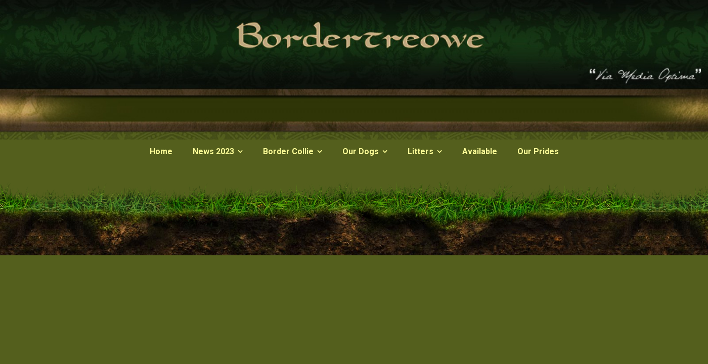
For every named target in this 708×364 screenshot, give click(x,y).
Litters (420, 151)
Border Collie (288, 151)
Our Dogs (360, 151)
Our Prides (538, 151)
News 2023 (213, 151)
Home (161, 151)
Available (479, 151)
